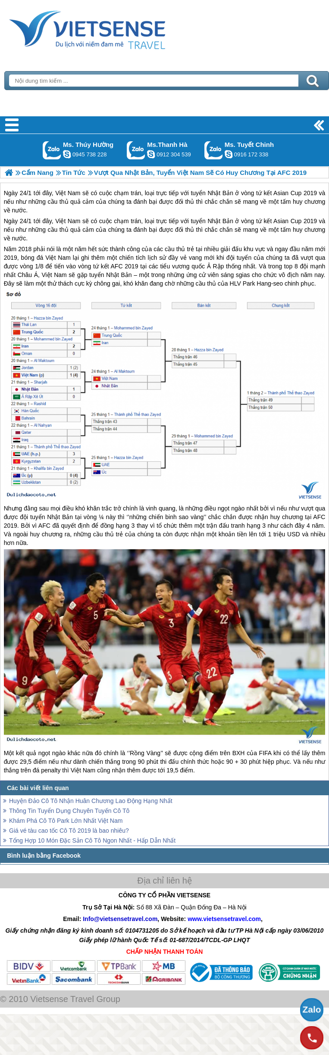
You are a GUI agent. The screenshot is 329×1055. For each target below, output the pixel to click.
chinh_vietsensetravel (228, 154)
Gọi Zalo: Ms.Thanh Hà (136, 150)
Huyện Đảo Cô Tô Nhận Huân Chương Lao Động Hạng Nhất (90, 800)
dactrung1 (67, 154)
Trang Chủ (108, 28)
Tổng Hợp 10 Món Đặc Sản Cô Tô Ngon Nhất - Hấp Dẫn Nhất (92, 840)
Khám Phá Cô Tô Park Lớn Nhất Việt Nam (65, 820)
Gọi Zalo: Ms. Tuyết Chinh (213, 150)
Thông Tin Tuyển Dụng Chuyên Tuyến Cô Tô (69, 810)
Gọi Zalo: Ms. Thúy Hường (52, 150)
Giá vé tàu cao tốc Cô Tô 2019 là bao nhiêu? (69, 830)
